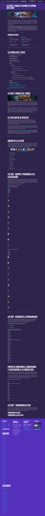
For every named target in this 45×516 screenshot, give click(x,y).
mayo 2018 (3, 448)
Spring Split (10, 328)
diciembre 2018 (4, 442)
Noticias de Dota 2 (4, 498)
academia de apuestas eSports (29, 127)
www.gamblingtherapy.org (27, 428)
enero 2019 (3, 440)
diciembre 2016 (4, 473)
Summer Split (15, 328)
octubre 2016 (4, 476)
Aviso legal (3, 426)
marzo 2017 (4, 468)
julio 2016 (3, 481)
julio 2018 (3, 445)
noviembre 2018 (4, 443)
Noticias (3, 491)
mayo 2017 (3, 465)
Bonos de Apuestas (4, 488)
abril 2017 (3, 467)
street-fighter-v (4, 511)
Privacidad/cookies (4, 427)
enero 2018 (3, 453)
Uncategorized (4, 512)
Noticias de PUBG (4, 506)
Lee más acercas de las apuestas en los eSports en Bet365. (24, 131)
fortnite (3, 489)
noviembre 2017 (4, 456)
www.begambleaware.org (27, 429)
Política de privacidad (3, 425)
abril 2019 (3, 437)
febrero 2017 (4, 470)
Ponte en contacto (9, 425)
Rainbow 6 (3, 509)
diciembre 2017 (4, 454)
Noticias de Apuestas (5, 494)
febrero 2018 (4, 451)
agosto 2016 (4, 479)
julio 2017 (3, 462)
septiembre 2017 (4, 459)
